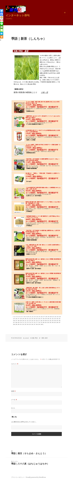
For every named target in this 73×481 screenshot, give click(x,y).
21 (53, 316)
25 (14, 318)
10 (28, 316)
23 (58, 316)
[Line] (1, 23)
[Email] (1, 27)
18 (46, 316)
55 (35, 320)
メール (14, 399)
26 (16, 318)
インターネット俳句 (18, 15)
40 (48, 318)
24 (60, 316)
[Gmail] (1, 20)
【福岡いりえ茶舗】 (31, 139)
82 (48, 322)
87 (59, 322)
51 (26, 320)
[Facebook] (1, 14)
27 (19, 318)
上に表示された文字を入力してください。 (24, 422)
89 (16, 324)
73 (28, 322)
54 (32, 320)
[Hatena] (1, 33)
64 (55, 320)
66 (59, 320)
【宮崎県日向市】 (30, 111)
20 (51, 316)
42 (53, 318)
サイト (13, 408)
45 (59, 318)
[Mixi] (1, 17)
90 (19, 324)
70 (21, 322)
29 (23, 318)
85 (55, 322)
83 (51, 322)
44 (57, 318)
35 (37, 318)
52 (28, 320)
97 (35, 324)
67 (14, 322)
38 (44, 318)
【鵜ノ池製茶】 (30, 311)
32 (30, 318)
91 (21, 324)
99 (39, 324)
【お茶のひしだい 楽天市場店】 (34, 195)
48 (19, 320)
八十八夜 (56, 77)
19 (49, 316)
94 (28, 324)
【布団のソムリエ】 (31, 254)
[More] (1, 36)
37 (41, 318)
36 (39, 318)
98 (37, 324)
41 (51, 318)
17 (44, 316)
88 (14, 324)
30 (26, 318)
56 (37, 320)
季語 (36, 338)
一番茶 (42, 338)
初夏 (33, 338)
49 (21, 320)
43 (55, 318)
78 (39, 322)
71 (23, 322)
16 (42, 316)
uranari (26, 338)
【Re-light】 (29, 181)
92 (23, 324)
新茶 (26, 51)
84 (53, 322)
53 (30, 320)
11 (30, 316)
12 (33, 316)
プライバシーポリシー (17, 477)
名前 (13, 391)
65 (57, 320)
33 (32, 318)
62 (51, 320)
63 (53, 320)
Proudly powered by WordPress (36, 477)
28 (21, 318)
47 (16, 320)
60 (46, 320)
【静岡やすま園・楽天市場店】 (34, 268)
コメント (14, 364)
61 (48, 320)
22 (55, 316)
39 (46, 318)
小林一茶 (44, 92)
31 (28, 318)
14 (37, 316)
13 (35, 316)
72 (26, 322)
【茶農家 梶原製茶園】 (31, 168)
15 (39, 316)
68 (16, 322)
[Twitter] (1, 10)
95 (30, 324)
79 (41, 322)
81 (46, 322)
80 (44, 322)
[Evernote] (1, 30)
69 (19, 322)
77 (37, 322)
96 (32, 324)
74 (30, 322)
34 (35, 318)
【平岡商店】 (29, 211)
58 (41, 320)
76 (35, 322)
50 (23, 320)
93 (26, 324)
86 (57, 322)
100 (42, 324)
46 (14, 320)
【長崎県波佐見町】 (31, 152)
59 (44, 320)
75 (32, 322)
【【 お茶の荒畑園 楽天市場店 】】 (35, 124)
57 (39, 320)
